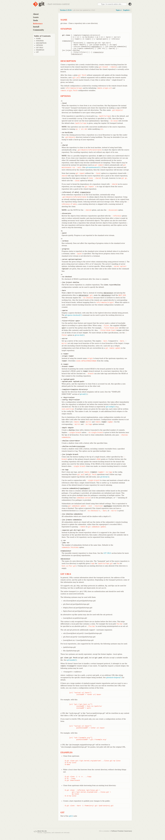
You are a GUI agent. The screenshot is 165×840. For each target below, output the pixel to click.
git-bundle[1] (72, 660)
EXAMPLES (40, 50)
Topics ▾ (119, 10)
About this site (42, 831)
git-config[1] (110, 407)
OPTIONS (39, 45)
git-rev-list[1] (79, 335)
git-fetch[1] (104, 477)
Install (36, 27)
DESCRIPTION (41, 43)
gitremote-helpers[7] (114, 677)
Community (38, 30)
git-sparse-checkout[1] (73, 315)
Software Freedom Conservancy (121, 831)
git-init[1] (83, 394)
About (36, 14)
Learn (36, 17)
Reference (38, 24)
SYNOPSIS (40, 41)
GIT (37, 52)
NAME (38, 38)
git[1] (71, 816)
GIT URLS (39, 47)
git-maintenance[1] (93, 167)
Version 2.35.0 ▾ (66, 10)
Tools (35, 20)
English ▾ (126, 10)
